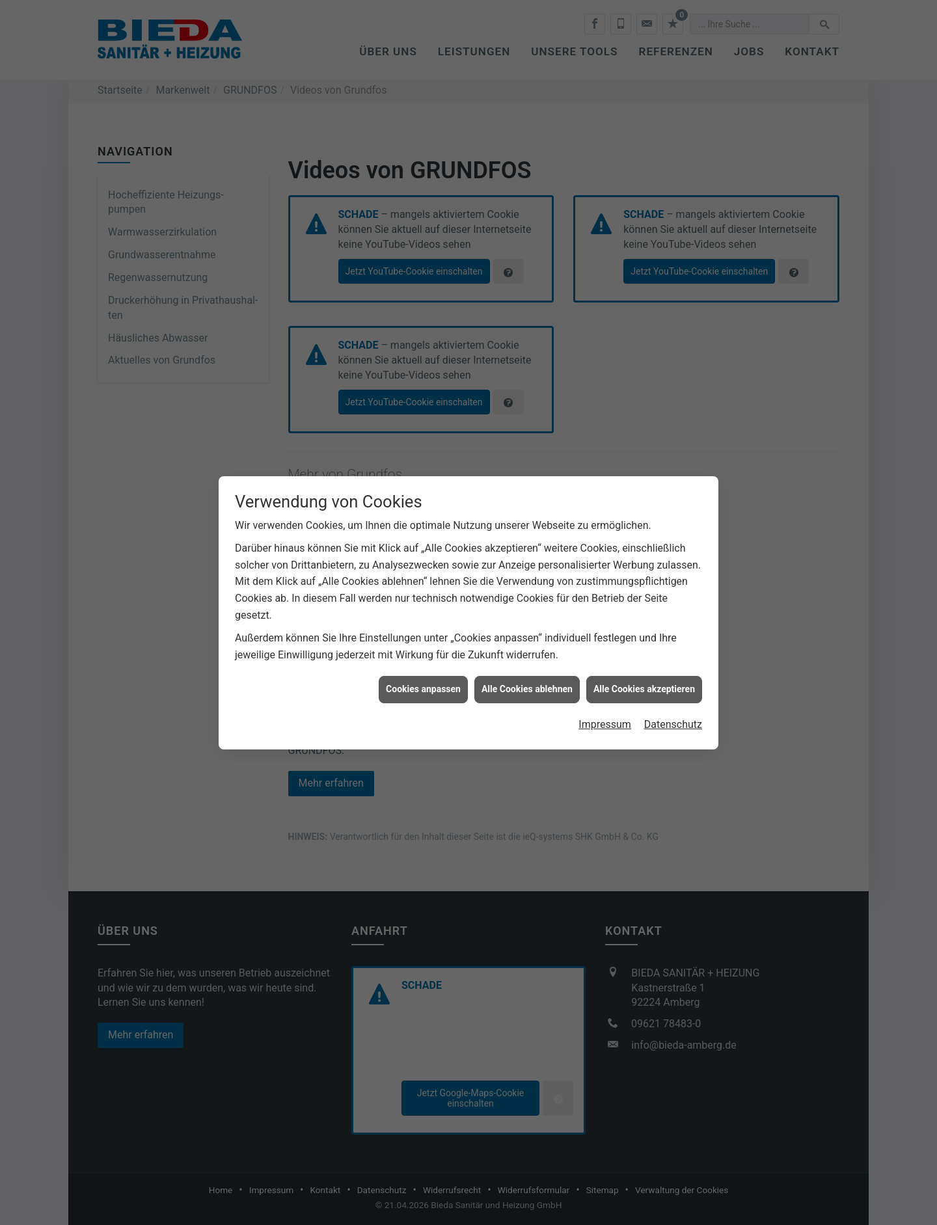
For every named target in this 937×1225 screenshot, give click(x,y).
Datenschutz (673, 709)
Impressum (604, 709)
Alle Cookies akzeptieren (644, 674)
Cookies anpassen (423, 674)
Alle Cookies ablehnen (527, 674)
